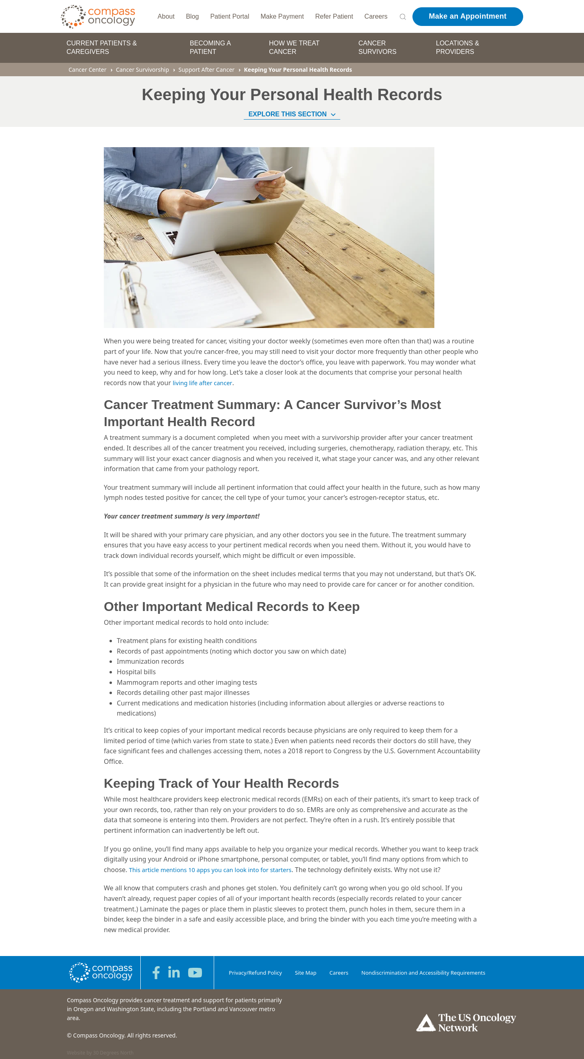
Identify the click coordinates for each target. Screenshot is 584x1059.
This (136, 865)
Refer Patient (334, 14)
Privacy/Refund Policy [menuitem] (255, 967)
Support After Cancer (206, 65)
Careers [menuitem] (338, 967)
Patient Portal (229, 14)
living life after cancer (205, 378)
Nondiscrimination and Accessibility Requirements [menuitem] (423, 967)
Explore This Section (292, 110)
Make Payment (282, 14)
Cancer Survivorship (142, 65)
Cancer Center (88, 65)
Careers (376, 14)
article (152, 865)
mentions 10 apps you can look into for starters (234, 865)
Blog (192, 14)
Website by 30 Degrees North (100, 1048)
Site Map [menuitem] (305, 967)
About (166, 14)
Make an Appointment (468, 14)
